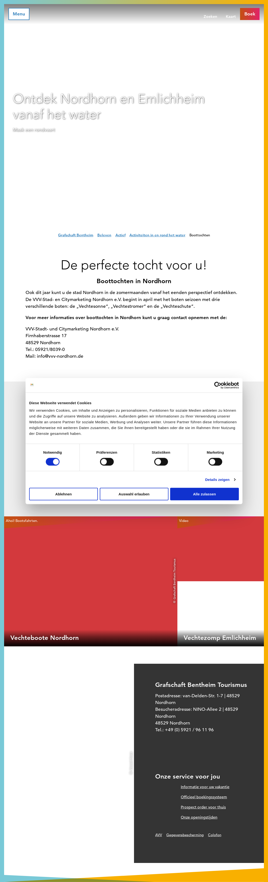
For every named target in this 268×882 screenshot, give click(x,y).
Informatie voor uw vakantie (205, 787)
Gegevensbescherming (185, 835)
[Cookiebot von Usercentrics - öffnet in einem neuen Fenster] (218, 385)
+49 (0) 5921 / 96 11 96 (189, 729)
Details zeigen (217, 479)
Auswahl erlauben (134, 494)
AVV (158, 835)
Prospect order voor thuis (203, 807)
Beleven (104, 235)
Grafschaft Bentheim (75, 235)
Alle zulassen (204, 494)
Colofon (214, 835)
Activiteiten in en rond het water (157, 235)
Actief (120, 235)
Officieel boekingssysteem (204, 797)
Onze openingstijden (199, 817)
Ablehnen (63, 494)
